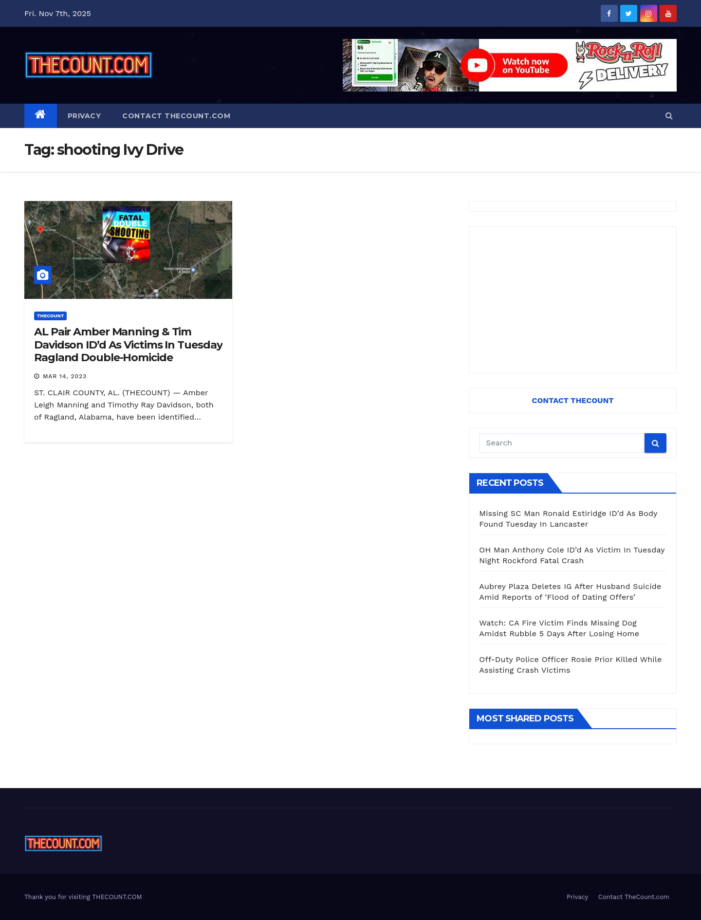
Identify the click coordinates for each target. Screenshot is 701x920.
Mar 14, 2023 (65, 376)
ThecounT (50, 315)
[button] (669, 115)
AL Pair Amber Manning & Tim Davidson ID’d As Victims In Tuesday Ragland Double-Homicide (128, 344)
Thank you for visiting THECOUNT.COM (83, 897)
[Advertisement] (572, 300)
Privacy (84, 115)
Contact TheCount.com (176, 115)
